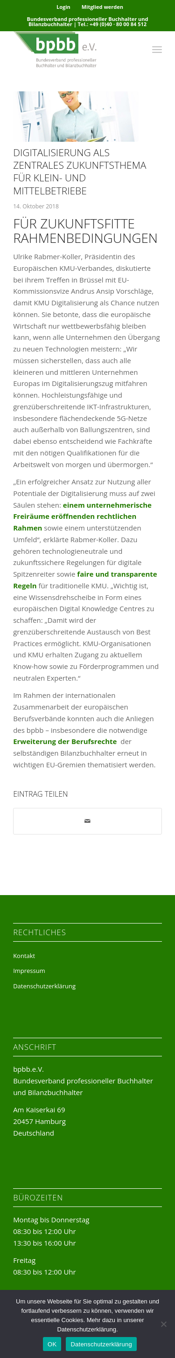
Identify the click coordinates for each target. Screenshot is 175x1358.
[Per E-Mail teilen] (87, 821)
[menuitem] (64, 7)
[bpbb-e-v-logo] (72, 49)
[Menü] (157, 49)
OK (52, 1344)
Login (63, 6)
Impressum (29, 970)
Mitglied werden (102, 6)
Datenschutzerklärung (44, 986)
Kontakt (24, 955)
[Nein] (163, 1324)
